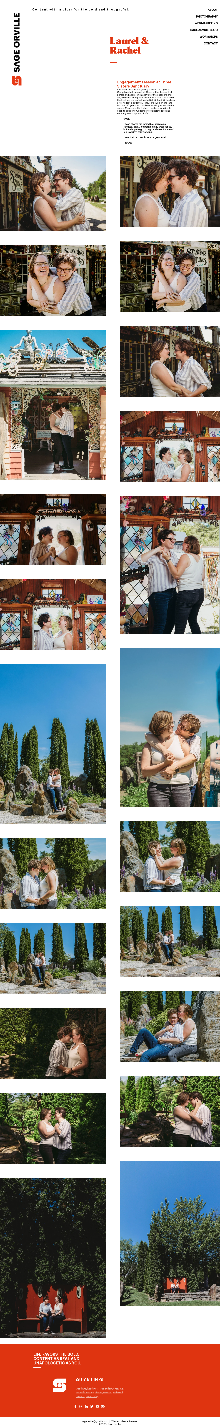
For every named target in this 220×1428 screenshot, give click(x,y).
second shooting (85, 1392)
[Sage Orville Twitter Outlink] (92, 1406)
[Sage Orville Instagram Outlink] (81, 1406)
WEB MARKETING (206, 23)
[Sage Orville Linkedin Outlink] (86, 1406)
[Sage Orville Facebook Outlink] (75, 1406)
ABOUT (213, 9)
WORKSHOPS (209, 36)
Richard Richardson (164, 100)
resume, (119, 1389)
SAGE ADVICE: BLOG (204, 30)
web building (107, 1389)
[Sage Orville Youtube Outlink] (97, 1406)
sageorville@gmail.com (94, 1421)
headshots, (93, 1389)
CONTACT (211, 43)
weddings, (81, 1389)
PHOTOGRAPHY (207, 16)
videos (98, 1392)
